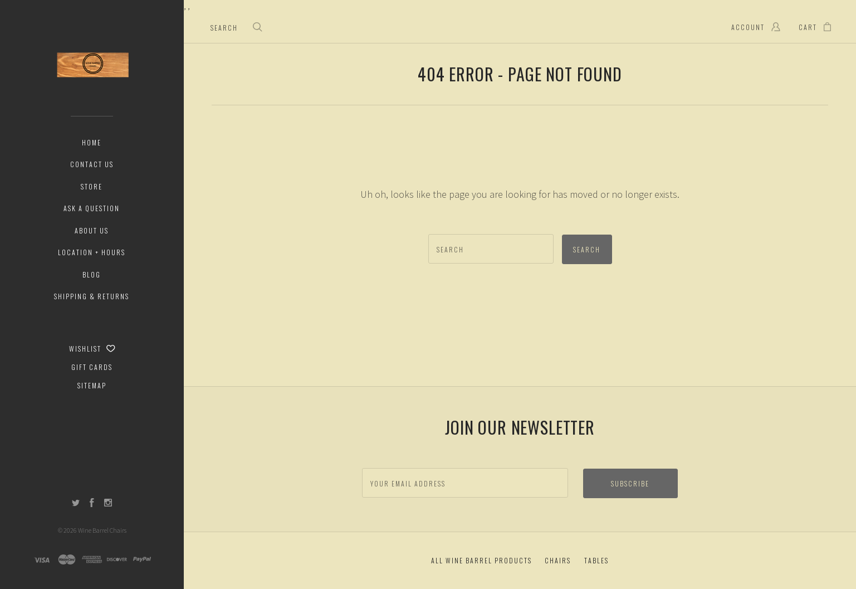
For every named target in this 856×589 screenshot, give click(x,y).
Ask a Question (91, 208)
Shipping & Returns (91, 296)
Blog (91, 274)
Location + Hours (91, 252)
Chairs (558, 560)
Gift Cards (91, 367)
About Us (92, 230)
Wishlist (92, 348)
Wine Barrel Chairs (102, 530)
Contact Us (92, 164)
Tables (596, 560)
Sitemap (91, 385)
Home (91, 142)
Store (91, 186)
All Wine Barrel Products (481, 560)
